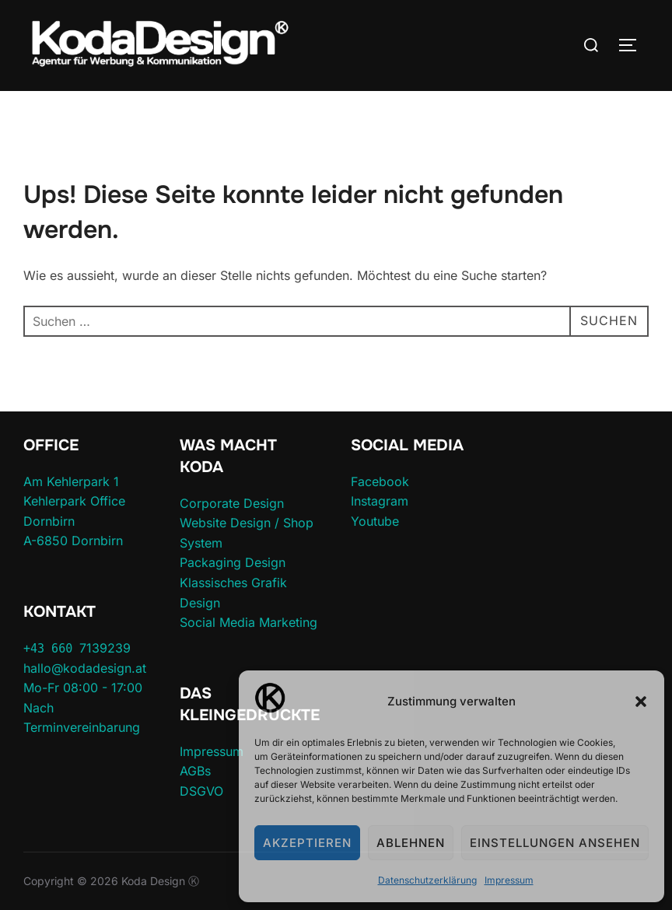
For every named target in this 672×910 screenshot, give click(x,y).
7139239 (77, 648)
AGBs (195, 771)
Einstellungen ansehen (555, 842)
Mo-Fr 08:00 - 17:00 (82, 687)
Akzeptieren (307, 842)
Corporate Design (232, 503)
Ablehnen (410, 842)
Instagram (379, 501)
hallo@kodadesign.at (84, 668)
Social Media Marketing (248, 622)
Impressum (509, 880)
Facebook (380, 481)
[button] (641, 701)
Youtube (375, 521)
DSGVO (201, 791)
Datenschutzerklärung (427, 880)
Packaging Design (232, 562)
